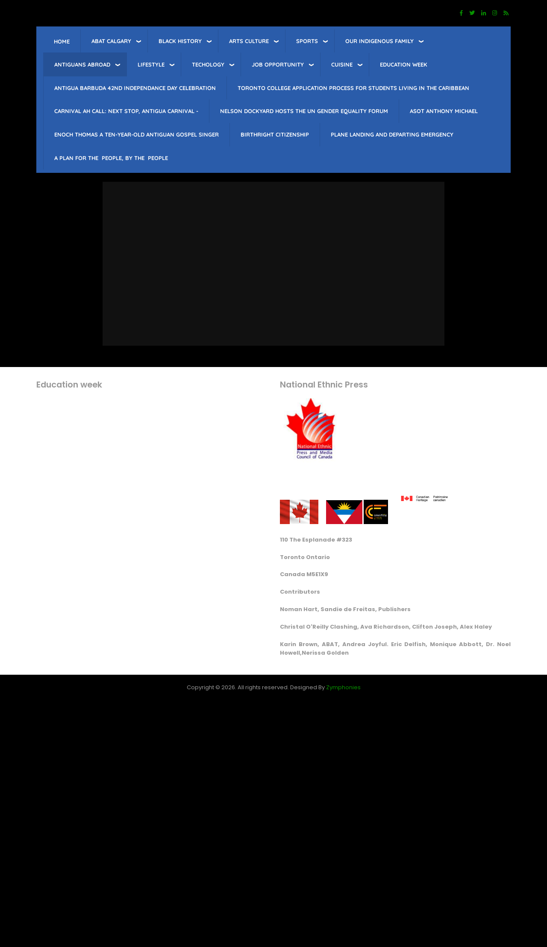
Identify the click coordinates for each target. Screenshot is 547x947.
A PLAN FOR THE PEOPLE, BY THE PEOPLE (111, 157)
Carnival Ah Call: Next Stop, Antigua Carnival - (126, 111)
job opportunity (278, 64)
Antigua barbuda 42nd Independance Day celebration (135, 88)
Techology (208, 64)
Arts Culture (249, 41)
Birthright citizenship (275, 134)
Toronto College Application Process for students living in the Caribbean (353, 88)
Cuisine (342, 64)
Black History (180, 41)
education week (403, 64)
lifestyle (151, 64)
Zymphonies (343, 687)
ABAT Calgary (111, 41)
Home (62, 41)
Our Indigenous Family (379, 41)
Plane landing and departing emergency (392, 134)
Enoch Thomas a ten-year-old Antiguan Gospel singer (136, 134)
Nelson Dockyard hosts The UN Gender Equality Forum (304, 111)
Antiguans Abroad (82, 64)
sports (307, 41)
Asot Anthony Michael (444, 111)
